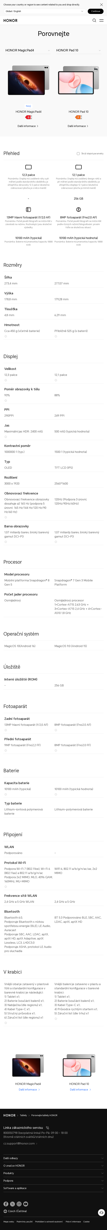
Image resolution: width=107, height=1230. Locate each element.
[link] (28, 80)
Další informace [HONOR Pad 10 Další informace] (79, 1089)
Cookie (86, 1222)
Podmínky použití (25, 1222)
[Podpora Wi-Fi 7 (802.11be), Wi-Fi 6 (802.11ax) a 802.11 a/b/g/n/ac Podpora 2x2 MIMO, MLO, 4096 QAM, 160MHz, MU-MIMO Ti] (5, 886)
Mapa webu (8, 1222)
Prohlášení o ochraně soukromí (49, 1222)
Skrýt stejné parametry (92, 153)
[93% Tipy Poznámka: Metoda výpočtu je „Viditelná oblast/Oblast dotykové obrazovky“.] (5, 400)
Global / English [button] (13, 11)
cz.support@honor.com (20, 1143)
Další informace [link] (27, 126)
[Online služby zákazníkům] (101, 1212)
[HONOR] (11, 1115)
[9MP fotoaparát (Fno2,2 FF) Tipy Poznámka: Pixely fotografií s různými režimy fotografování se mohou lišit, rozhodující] (5, 750)
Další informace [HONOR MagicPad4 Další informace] (28, 1089)
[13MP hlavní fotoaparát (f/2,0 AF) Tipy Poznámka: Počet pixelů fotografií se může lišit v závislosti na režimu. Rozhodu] (5, 730)
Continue (95, 11)
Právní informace (73, 1222)
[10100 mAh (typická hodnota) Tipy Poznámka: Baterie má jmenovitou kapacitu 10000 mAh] (55, 794)
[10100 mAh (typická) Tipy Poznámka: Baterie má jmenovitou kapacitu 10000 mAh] (5, 794)
